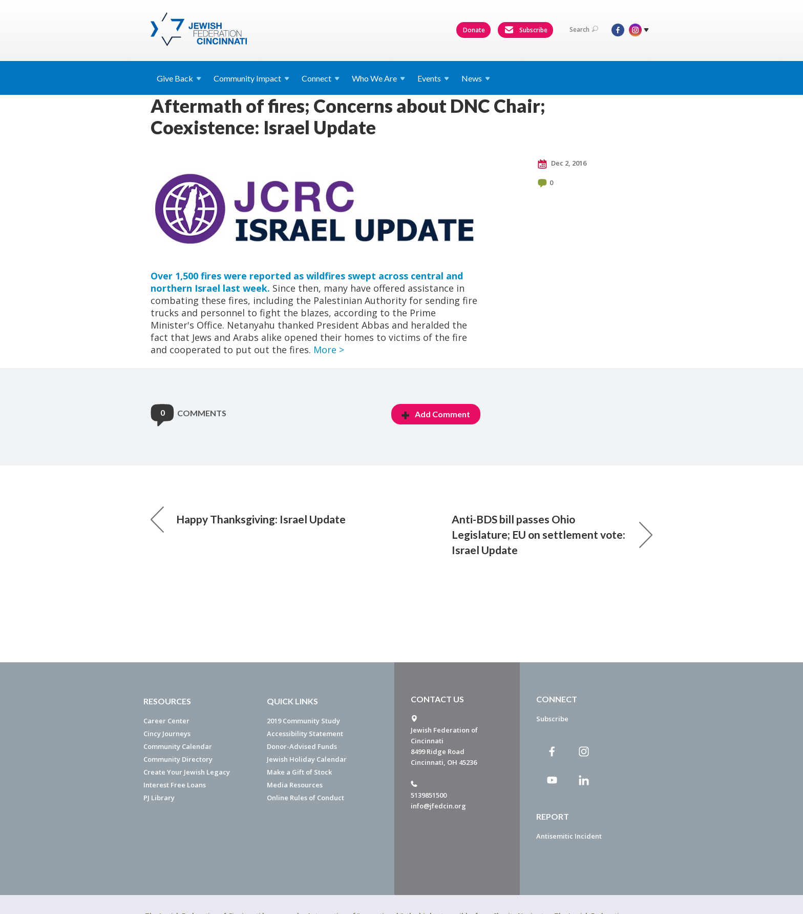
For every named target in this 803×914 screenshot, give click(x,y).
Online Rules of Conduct (305, 797)
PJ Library (159, 797)
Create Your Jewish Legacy (186, 772)
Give (179, 78)
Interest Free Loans (174, 784)
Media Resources (295, 784)
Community (251, 78)
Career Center (166, 720)
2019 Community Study (303, 720)
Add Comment (436, 414)
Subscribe (525, 30)
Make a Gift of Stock (299, 772)
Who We (378, 78)
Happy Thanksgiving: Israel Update (248, 519)
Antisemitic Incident (569, 836)
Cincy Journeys (167, 733)
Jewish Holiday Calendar (307, 759)
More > (328, 349)
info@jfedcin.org (438, 805)
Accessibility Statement (305, 733)
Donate (474, 30)
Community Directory (178, 759)
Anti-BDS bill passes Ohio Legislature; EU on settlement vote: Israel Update (552, 534)
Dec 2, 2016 (562, 163)
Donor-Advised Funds (302, 746)
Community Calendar (177, 746)
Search (583, 29)
